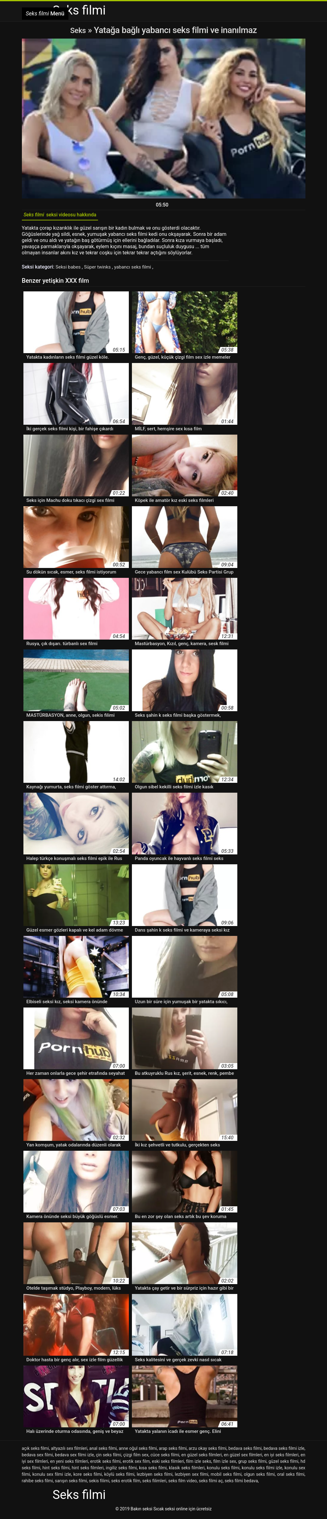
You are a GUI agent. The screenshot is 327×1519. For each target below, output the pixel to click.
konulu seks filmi (223, 1469)
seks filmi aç (211, 1482)
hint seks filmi (56, 1469)
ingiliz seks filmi (121, 1469)
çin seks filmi (108, 1456)
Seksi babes (69, 269)
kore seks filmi (87, 1476)
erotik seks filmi (105, 1463)
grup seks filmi (252, 1463)
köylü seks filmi (119, 1476)
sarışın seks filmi (71, 1482)
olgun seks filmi (259, 1476)
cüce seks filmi (164, 1456)
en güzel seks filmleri (201, 1456)
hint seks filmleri (88, 1469)
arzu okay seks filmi (208, 1450)
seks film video (182, 1482)
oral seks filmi (291, 1476)
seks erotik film (125, 1482)
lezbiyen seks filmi (155, 1476)
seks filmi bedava (241, 1482)
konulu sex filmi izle (51, 1476)
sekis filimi (99, 1482)
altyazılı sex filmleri (69, 1450)
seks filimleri (154, 1482)
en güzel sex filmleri (243, 1456)
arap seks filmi (172, 1450)
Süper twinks (100, 269)
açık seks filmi (35, 1450)
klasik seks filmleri (187, 1469)
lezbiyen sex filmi (191, 1476)
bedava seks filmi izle (284, 1450)
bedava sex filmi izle (74, 1456)
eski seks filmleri (168, 1463)
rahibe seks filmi (37, 1482)
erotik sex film (136, 1463)
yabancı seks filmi (137, 269)
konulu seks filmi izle (262, 1469)
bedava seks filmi (245, 1450)
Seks (78, 30)
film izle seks (198, 1463)
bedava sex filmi (37, 1456)
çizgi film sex (136, 1456)
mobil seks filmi (226, 1476)
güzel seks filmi (283, 1463)
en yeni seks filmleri (69, 1463)
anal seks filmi (103, 1450)
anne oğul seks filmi (138, 1450)
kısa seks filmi (153, 1469)
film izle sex (224, 1463)
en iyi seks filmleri (281, 1456)
